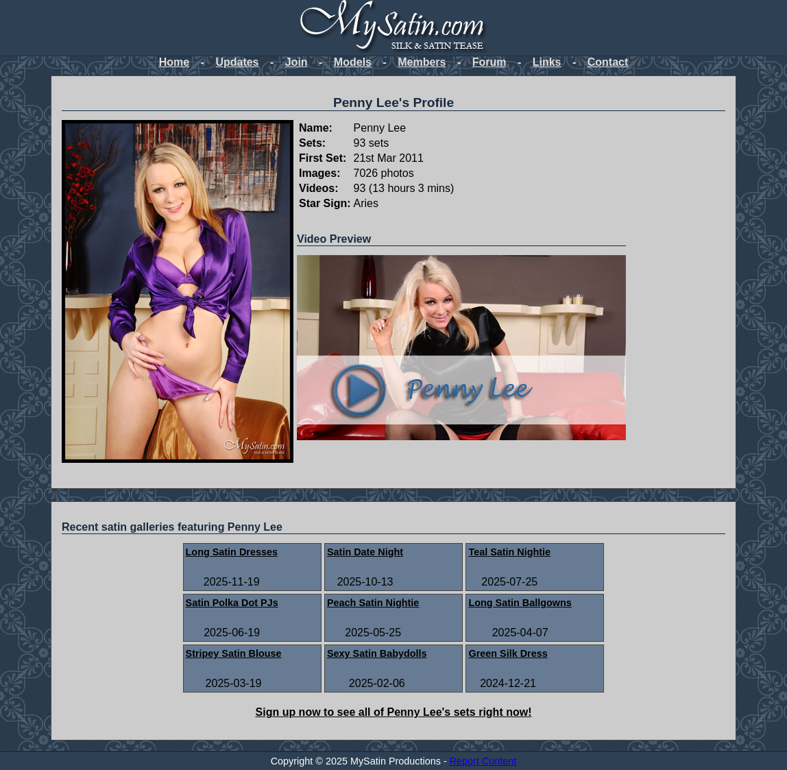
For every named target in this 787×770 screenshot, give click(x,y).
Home (174, 62)
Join (296, 62)
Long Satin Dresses (232, 551)
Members (422, 62)
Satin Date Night (365, 551)
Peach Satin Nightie (373, 602)
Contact (608, 62)
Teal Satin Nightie (509, 551)
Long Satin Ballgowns (519, 602)
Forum (489, 62)
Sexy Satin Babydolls (377, 653)
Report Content (483, 761)
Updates (236, 62)
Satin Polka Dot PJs (232, 602)
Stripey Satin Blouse (234, 653)
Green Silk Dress (507, 653)
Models (353, 62)
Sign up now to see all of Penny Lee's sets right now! (394, 712)
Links (547, 62)
